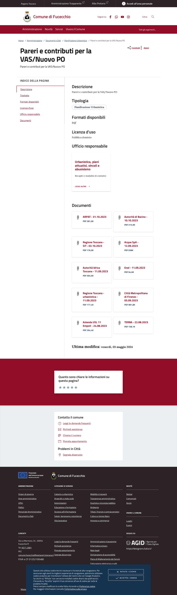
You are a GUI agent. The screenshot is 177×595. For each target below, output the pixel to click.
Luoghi (129, 521)
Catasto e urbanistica (63, 494)
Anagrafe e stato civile (64, 498)
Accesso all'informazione (65, 511)
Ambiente (94, 507)
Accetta (126, 578)
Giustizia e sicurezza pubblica (102, 503)
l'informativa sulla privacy (75, 589)
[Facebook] (109, 17)
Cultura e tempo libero (100, 516)
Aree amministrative (27, 498)
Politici (21, 507)
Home (21, 40)
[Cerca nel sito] (153, 16)
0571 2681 (27, 547)
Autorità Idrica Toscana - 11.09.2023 (95, 269)
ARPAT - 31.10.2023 (94, 217)
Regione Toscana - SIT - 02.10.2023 (93, 244)
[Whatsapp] (115, 17)
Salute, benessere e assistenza (68, 516)
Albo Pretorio (100, 3)
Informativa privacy (98, 546)
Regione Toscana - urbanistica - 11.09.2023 (93, 296)
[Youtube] (121, 17)
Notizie (129, 494)
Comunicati (131, 498)
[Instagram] (127, 17)
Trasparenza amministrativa (102, 498)
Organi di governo (26, 494)
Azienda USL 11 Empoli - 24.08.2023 (95, 324)
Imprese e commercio (99, 520)
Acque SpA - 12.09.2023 (131, 244)
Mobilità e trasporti (98, 494)
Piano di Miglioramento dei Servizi (105, 559)
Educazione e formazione (65, 507)
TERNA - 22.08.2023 (136, 322)
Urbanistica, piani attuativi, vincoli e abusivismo (87, 165)
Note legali (94, 550)
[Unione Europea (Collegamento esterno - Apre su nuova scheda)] (31, 476)
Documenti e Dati (53, 40)
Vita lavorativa (60, 520)
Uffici (20, 503)
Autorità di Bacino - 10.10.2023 (135, 218)
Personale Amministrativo (29, 511)
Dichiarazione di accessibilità (102, 554)
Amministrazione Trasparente (68, 3)
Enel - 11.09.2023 (134, 268)
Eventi (129, 525)
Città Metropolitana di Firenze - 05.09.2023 (136, 296)
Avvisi (129, 503)
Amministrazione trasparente (103, 541)
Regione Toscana (28, 3)
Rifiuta (125, 571)
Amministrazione (34, 40)
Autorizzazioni (60, 503)
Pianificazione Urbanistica (75, 40)
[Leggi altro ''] (82, 186)
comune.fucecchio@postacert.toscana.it (36, 555)
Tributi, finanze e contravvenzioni (104, 511)
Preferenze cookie (87, 586)
